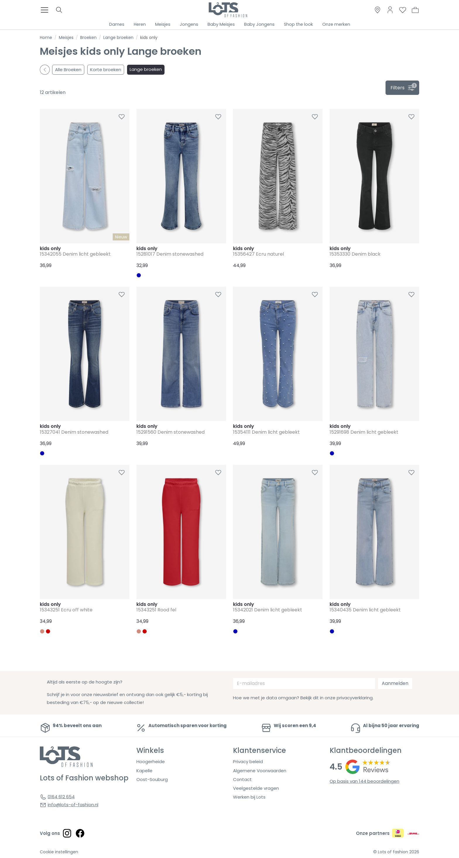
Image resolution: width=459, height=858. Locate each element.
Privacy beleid (248, 761)
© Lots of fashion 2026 (396, 852)
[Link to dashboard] (390, 10)
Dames (116, 24)
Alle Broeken (68, 69)
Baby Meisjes (221, 24)
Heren (140, 24)
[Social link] (67, 833)
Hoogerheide (150, 761)
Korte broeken (105, 69)
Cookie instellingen (59, 852)
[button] (415, 10)
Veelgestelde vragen (256, 788)
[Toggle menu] (46, 10)
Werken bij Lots (249, 797)
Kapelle (144, 771)
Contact (242, 779)
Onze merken (336, 24)
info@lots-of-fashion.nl (73, 804)
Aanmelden (395, 683)
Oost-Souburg (152, 779)
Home (46, 37)
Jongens (189, 24)
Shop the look (298, 24)
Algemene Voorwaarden (259, 771)
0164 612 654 (61, 797)
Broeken (88, 37)
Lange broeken (118, 37)
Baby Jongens (259, 24)
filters (404, 87)
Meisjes (162, 24)
